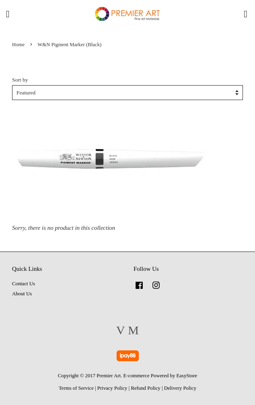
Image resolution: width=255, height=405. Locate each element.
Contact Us (23, 283)
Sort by (20, 80)
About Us (22, 294)
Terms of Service (76, 388)
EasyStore (187, 375)
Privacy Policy (112, 388)
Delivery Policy (180, 388)
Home (18, 44)
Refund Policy (145, 388)
